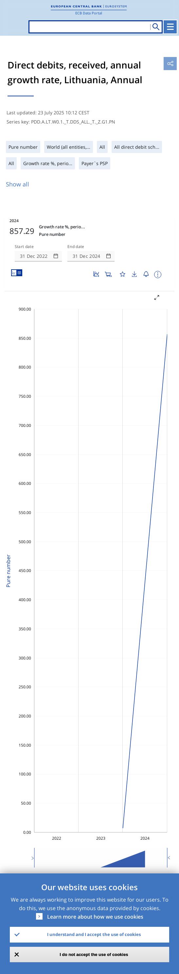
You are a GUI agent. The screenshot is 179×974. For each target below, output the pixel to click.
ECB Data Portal (88, 12)
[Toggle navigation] (170, 26)
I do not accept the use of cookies (94, 954)
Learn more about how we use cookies (95, 916)
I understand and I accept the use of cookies (94, 934)
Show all (17, 184)
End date (75, 246)
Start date (24, 246)
